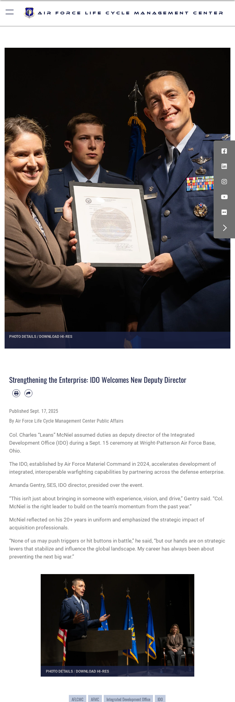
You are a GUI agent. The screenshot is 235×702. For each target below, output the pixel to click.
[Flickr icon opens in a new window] (224, 212)
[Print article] (16, 393)
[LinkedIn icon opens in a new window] (224, 166)
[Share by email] (28, 393)
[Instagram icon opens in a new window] (224, 181)
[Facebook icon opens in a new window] (224, 151)
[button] (10, 13)
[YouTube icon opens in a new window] (224, 197)
